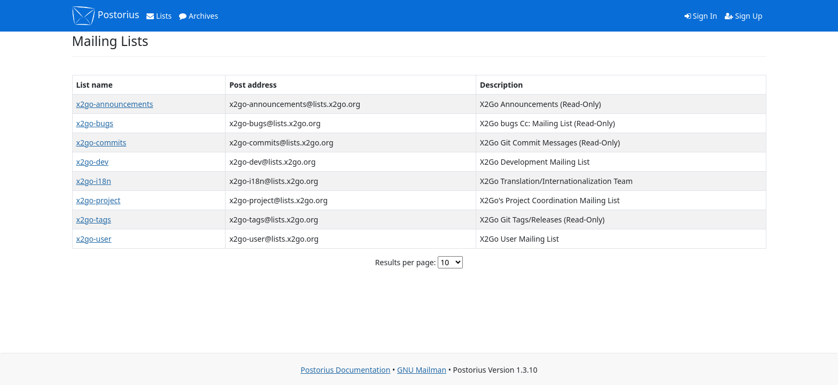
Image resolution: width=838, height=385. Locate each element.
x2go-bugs (95, 123)
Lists (159, 16)
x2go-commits (101, 142)
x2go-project (98, 200)
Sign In (701, 16)
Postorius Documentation (345, 370)
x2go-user (94, 239)
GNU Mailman (421, 370)
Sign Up (744, 16)
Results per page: (405, 262)
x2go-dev (92, 162)
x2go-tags (93, 219)
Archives (198, 16)
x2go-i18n (93, 181)
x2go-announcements (114, 104)
